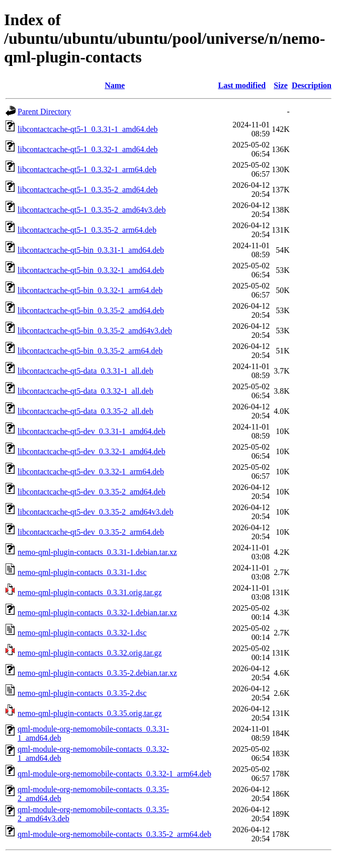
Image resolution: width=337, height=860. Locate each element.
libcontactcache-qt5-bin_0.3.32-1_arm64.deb (90, 290)
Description (311, 85)
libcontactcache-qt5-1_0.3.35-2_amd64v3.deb (92, 209)
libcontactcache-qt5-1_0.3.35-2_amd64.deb (88, 189)
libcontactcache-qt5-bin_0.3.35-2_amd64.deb (91, 310)
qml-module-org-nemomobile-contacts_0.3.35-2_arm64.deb (114, 834)
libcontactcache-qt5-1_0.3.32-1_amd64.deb (88, 149)
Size (281, 85)
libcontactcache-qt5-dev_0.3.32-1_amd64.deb (91, 451)
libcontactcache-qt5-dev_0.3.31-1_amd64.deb (91, 431)
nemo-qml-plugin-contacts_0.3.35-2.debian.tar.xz (97, 673)
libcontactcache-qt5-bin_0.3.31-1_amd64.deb (91, 250)
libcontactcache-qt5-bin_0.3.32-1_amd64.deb (91, 270)
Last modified (242, 85)
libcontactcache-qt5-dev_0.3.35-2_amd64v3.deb (96, 512)
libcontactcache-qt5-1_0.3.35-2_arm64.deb (87, 230)
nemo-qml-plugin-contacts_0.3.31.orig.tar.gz (90, 592)
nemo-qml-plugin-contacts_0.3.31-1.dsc (82, 572)
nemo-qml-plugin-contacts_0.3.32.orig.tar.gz (90, 653)
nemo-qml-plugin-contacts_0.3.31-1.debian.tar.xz (97, 552)
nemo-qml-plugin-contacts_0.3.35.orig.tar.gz (90, 713)
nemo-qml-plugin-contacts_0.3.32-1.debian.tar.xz (97, 612)
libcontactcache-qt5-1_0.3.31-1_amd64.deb (88, 129)
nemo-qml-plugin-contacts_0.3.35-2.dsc (82, 693)
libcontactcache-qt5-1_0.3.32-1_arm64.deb (87, 169)
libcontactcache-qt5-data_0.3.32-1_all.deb (85, 391)
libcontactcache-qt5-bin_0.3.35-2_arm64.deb (90, 350)
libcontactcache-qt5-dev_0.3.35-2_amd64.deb (91, 491)
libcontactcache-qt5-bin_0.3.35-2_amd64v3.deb (95, 330)
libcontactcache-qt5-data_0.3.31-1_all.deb (85, 371)
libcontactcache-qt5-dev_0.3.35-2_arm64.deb (91, 532)
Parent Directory (44, 111)
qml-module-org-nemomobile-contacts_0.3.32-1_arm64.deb (114, 773)
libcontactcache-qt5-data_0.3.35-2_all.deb (85, 411)
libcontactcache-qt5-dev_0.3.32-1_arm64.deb (91, 471)
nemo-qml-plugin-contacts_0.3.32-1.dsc (82, 632)
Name (115, 85)
